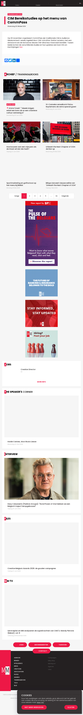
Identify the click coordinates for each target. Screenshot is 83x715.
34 (56, 196)
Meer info (40, 702)
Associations (19, 672)
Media (16, 666)
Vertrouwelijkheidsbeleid (11, 694)
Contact (43, 651)
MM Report (51, 664)
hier (21, 47)
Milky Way (51, 661)
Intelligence (18, 663)
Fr (80, 3)
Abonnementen (41, 645)
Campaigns (52, 658)
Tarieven (63, 645)
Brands (16, 660)
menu (17, 3)
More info (41, 382)
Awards (17, 677)
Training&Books (20, 680)
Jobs (21, 645)
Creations (17, 669)
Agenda (51, 666)
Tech (16, 683)
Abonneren (59, 3)
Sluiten (71, 707)
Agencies (17, 658)
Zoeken (38, 3)
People (16, 674)
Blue (15, 685)
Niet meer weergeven (34, 707)
